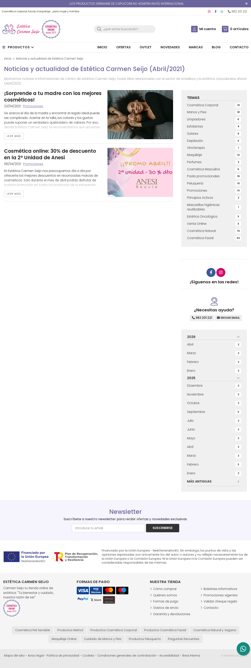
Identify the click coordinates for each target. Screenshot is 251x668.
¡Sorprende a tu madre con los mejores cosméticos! (53, 96)
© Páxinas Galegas (234, 655)
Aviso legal (36, 655)
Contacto (211, 608)
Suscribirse (163, 528)
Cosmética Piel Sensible (32, 630)
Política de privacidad (63, 655)
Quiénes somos (165, 595)
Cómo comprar (165, 589)
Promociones (33, 106)
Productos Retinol (70, 630)
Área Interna (191, 655)
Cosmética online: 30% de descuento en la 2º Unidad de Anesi (50, 154)
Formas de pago (165, 601)
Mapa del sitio (14, 655)
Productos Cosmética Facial (165, 630)
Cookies (88, 655)
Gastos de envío (165, 608)
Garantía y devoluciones (171, 614)
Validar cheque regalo (220, 601)
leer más (14, 136)
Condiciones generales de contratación (126, 655)
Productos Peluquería (145, 639)
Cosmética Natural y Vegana (214, 630)
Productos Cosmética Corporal (113, 630)
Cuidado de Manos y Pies (102, 639)
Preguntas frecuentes (183, 639)
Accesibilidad (169, 655)
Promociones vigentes (221, 595)
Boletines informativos (220, 589)
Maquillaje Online (64, 639)
